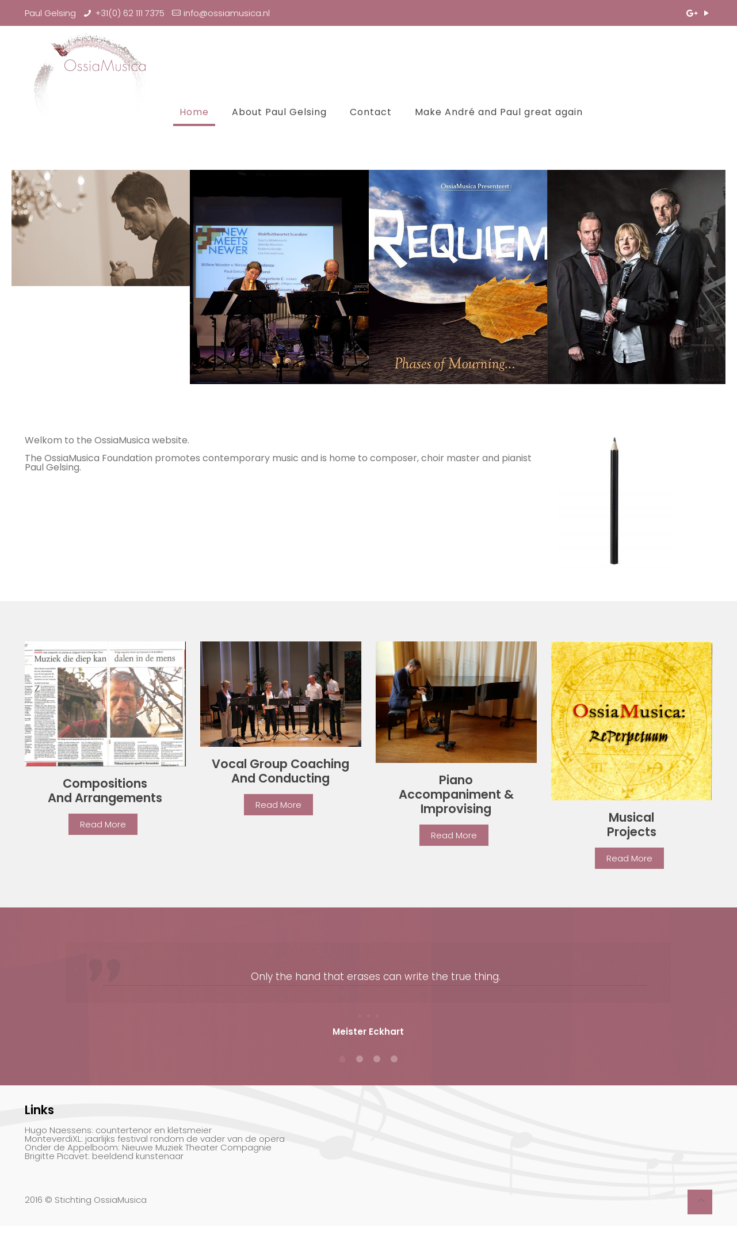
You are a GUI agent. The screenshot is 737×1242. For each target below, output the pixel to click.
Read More (103, 824)
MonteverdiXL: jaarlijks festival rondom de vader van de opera (155, 1156)
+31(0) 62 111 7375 (130, 13)
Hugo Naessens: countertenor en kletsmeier (118, 1148)
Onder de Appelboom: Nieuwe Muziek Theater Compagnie (148, 1165)
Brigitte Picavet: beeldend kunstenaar (104, 1174)
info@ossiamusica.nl (227, 13)
